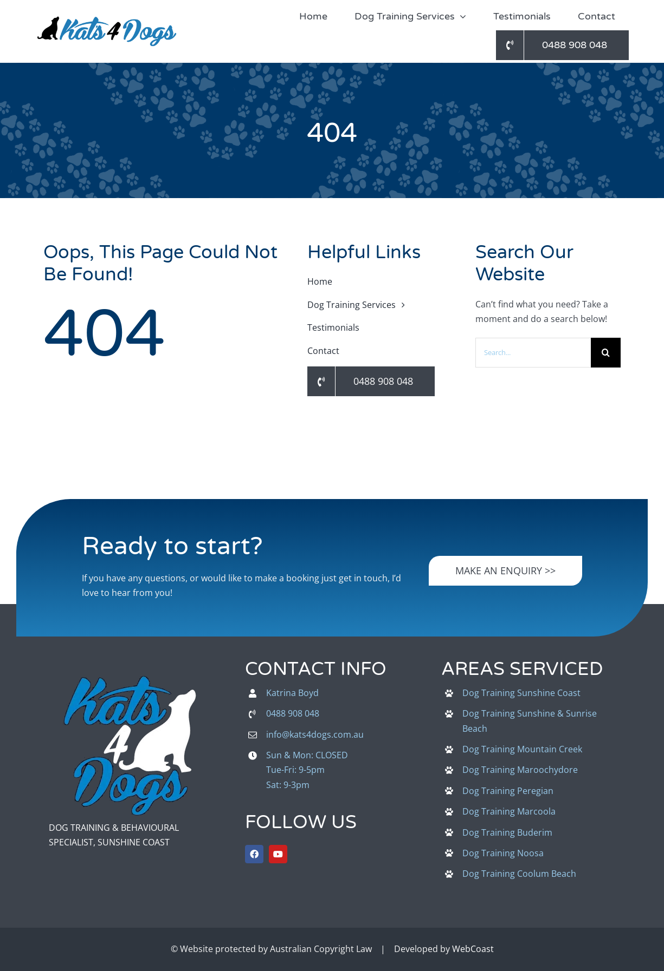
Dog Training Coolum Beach (519, 874)
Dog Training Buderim (507, 832)
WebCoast (473, 949)
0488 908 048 (292, 713)
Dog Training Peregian (507, 791)
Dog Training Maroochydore (520, 770)
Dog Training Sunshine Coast (521, 693)
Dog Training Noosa (503, 853)
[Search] (606, 353)
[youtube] (278, 854)
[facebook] (254, 854)
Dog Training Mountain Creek (522, 749)
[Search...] (533, 353)
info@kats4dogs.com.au (315, 734)
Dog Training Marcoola (509, 811)
